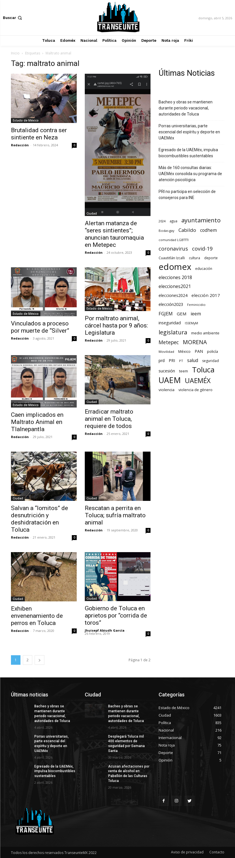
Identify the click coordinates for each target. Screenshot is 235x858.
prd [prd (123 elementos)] (162, 360)
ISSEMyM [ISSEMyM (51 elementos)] (191, 323)
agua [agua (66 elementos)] (173, 221)
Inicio (15, 53)
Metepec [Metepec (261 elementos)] (169, 342)
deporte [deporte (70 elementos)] (211, 257)
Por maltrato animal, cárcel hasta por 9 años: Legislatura (116, 325)
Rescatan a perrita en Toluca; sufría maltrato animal (115, 515)
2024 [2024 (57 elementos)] (162, 221)
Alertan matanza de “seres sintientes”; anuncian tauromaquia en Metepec (114, 234)
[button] (13, 17)
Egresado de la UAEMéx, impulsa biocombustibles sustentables (188, 152)
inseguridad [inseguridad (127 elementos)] (170, 322)
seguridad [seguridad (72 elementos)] (210, 360)
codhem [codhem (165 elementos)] (208, 230)
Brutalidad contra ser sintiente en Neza (39, 134)
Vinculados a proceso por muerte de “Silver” (40, 327)
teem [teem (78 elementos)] (183, 371)
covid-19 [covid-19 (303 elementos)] (202, 249)
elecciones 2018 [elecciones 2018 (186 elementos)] (175, 277)
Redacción (20, 145)
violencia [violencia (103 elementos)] (166, 389)
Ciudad (92, 213)
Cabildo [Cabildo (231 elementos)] (187, 230)
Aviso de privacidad (187, 852)
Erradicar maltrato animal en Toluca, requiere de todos (109, 418)
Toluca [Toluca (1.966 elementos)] (203, 370)
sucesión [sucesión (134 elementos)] (167, 371)
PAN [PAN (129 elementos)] (199, 351)
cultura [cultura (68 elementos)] (194, 257)
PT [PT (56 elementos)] (181, 361)
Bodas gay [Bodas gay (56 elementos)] (166, 230)
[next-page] (39, 660)
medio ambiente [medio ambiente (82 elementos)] (205, 333)
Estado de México (26, 120)
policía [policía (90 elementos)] (212, 351)
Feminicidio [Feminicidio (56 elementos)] (196, 304)
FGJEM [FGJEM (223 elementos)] (166, 313)
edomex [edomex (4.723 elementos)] (175, 267)
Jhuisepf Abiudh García (105, 630)
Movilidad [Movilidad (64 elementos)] (166, 351)
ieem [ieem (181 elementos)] (196, 314)
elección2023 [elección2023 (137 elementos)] (171, 304)
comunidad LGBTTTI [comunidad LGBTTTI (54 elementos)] (174, 240)
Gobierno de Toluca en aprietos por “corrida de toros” (116, 615)
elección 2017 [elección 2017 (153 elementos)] (205, 295)
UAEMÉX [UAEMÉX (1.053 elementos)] (197, 381)
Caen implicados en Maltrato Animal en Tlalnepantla (37, 422)
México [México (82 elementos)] (184, 351)
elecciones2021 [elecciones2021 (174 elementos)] (175, 286)
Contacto (216, 852)
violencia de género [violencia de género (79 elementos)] (195, 389)
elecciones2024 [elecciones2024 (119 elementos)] (173, 295)
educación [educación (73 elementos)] (203, 268)
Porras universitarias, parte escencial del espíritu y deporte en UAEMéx (189, 132)
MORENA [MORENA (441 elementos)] (195, 342)
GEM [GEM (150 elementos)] (182, 314)
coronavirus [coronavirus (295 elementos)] (173, 249)
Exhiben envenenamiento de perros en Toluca (37, 615)
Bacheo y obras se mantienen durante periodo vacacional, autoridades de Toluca (186, 108)
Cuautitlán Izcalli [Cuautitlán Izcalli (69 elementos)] (172, 257)
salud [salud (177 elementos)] (192, 360)
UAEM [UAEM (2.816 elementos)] (170, 380)
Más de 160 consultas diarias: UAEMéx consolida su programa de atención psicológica (190, 173)
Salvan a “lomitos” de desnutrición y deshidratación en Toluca (39, 519)
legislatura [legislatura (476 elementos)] (173, 332)
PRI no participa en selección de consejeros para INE (187, 194)
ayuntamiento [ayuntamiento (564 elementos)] (201, 220)
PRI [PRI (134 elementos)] (172, 360)
